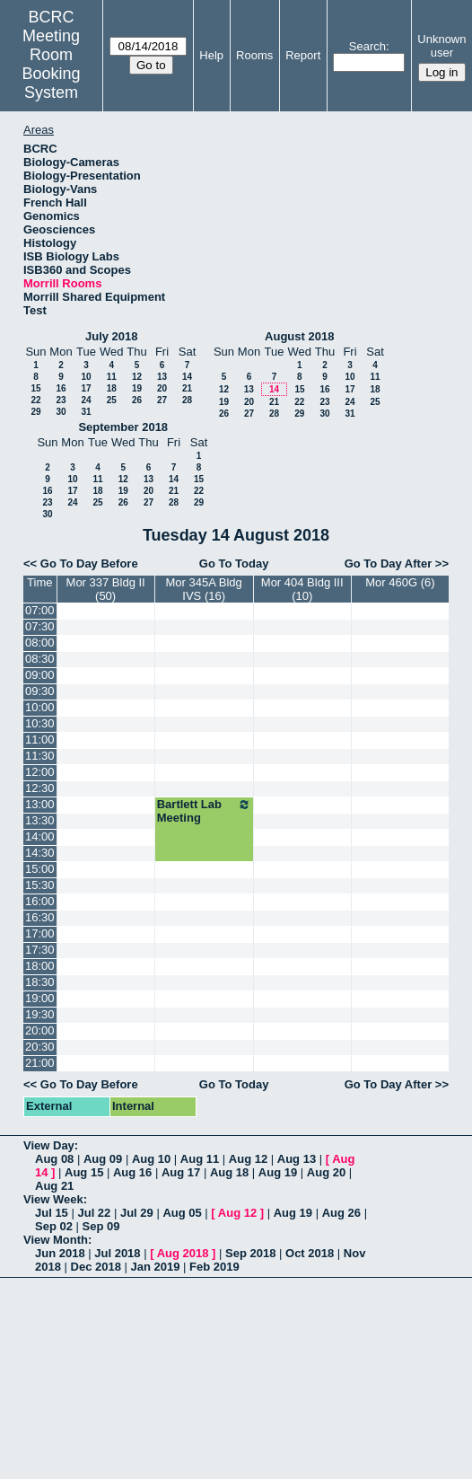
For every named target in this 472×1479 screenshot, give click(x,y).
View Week (53, 1199)
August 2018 (299, 336)
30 (61, 412)
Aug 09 (102, 1159)
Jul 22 (93, 1212)
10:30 (40, 723)
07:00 (40, 610)
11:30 (40, 755)
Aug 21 (54, 1186)
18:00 (40, 966)
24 (86, 400)
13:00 (40, 804)
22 (35, 400)
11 (112, 377)
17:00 (40, 933)
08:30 (40, 658)
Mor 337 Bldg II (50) (105, 589)
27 (162, 400)
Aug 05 (181, 1212)
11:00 (40, 739)
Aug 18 (229, 1172)
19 (137, 388)
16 (61, 388)
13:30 (40, 820)
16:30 (40, 917)
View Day (48, 1145)
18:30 (40, 982)
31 (86, 412)
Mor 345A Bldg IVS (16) (204, 589)
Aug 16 (132, 1172)
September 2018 (123, 427)
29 (35, 412)
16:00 (40, 901)
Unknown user (441, 45)
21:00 (40, 1063)
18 (112, 388)
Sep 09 (101, 1226)
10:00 (40, 707)
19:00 (40, 998)
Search (367, 46)
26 (137, 400)
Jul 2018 (117, 1253)
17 (86, 388)
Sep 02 (54, 1226)
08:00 (40, 642)
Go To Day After (389, 563)
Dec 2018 (96, 1266)
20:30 (40, 1046)
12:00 (40, 772)
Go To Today (234, 563)
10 (86, 377)
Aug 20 (326, 1172)
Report (302, 55)
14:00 (40, 836)
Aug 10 (151, 1159)
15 (35, 388)
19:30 (40, 1014)
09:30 (40, 691)
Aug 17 (181, 1172)
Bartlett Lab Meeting (204, 810)
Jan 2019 (155, 1266)
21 (187, 388)
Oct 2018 (309, 1253)
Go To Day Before (89, 563)
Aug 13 (296, 1159)
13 (162, 377)
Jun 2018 (60, 1253)
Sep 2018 (250, 1253)
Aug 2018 (183, 1253)
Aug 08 (54, 1159)
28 (187, 400)
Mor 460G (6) (399, 582)
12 (137, 377)
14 (187, 377)
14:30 (40, 852)
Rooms (254, 55)
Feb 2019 (214, 1266)
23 (61, 400)
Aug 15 (84, 1172)
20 (162, 388)
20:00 (40, 1030)
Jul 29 (136, 1212)
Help (211, 55)
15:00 (40, 869)
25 (112, 400)
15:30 (40, 885)
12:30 (40, 788)
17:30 (40, 949)
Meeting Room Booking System (51, 64)
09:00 (40, 675)
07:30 (40, 626)
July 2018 (111, 336)
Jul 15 (51, 1212)
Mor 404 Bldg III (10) (302, 589)
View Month (55, 1239)
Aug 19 (277, 1172)
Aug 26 (341, 1212)
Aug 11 (199, 1159)
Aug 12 (248, 1159)
